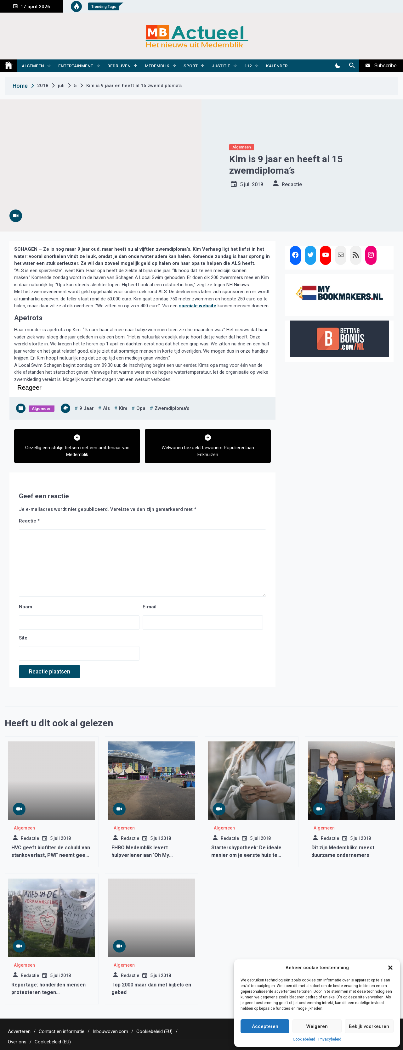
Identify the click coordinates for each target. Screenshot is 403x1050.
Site (23, 638)
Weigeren (317, 1026)
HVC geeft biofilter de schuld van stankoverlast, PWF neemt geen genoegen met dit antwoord (50, 855)
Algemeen (33, 65)
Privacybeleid (329, 1039)
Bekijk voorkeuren (369, 1026)
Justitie (221, 65)
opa (140, 408)
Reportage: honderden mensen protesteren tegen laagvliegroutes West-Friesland (49, 992)
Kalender (277, 65)
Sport (191, 65)
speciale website (197, 306)
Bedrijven (119, 65)
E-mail (149, 607)
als (106, 408)
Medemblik (157, 65)
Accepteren (265, 1026)
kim (123, 408)
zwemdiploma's (172, 408)
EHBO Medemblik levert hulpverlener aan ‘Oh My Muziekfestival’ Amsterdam (144, 855)
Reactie (29, 521)
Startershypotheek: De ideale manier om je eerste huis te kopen (246, 855)
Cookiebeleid (304, 1039)
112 (248, 65)
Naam (25, 607)
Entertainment (75, 65)
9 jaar (86, 408)
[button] (390, 967)
